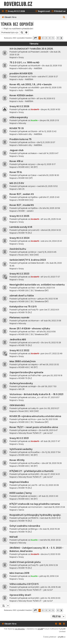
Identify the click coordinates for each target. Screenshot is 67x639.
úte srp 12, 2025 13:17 (46, 164)
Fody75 (34, 309)
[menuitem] (15, 11)
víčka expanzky (19, 117)
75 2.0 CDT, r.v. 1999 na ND (24, 62)
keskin (34, 496)
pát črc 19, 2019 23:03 (50, 598)
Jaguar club (17, 150)
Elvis (33, 142)
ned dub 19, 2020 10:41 (50, 518)
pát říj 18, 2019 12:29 (49, 565)
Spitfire (34, 197)
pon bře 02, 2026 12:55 (51, 87)
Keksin (34, 153)
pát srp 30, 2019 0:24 (49, 576)
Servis (21, 510)
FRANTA (34, 518)
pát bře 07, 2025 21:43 (49, 197)
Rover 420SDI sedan (21, 95)
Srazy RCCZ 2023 (19, 273)
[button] (35, 38)
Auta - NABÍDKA (26, 79)
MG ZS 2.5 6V (17, 183)
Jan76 (34, 485)
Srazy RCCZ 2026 (19, 106)
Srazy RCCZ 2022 (19, 350)
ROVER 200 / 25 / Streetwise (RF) (33, 290)
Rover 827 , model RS (22, 205)
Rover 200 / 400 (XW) (29, 254)
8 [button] (57, 38)
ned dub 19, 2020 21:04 (54, 507)
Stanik (34, 131)
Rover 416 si (16, 161)
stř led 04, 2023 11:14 (46, 287)
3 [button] (46, 38)
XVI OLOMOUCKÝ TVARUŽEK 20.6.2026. (31, 48)
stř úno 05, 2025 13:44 (51, 219)
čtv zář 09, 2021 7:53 (47, 386)
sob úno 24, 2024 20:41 (51, 241)
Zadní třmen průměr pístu (25, 562)
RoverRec (35, 452)
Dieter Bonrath (37, 263)
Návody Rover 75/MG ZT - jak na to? (36, 433)
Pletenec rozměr (19, 317)
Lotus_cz (35, 397)
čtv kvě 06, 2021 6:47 (48, 430)
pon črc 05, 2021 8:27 (49, 408)
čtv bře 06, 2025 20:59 (49, 208)
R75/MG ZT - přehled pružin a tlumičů (31, 471)
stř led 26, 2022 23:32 (49, 364)
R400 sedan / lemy (21, 493)
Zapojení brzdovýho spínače (26, 372)
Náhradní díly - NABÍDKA (30, 68)
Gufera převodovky (21, 383)
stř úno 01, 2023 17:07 (50, 276)
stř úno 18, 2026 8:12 (46, 98)
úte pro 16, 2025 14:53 (50, 109)
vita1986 (35, 87)
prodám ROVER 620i (21, 73)
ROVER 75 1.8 (17, 128)
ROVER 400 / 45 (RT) (28, 167)
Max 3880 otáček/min (23, 361)
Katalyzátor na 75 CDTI (23, 306)
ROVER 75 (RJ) (25, 233)
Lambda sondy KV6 (21, 227)
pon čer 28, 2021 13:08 (48, 419)
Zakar (33, 175)
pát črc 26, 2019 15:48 (51, 587)
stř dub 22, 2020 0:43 (48, 496)
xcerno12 (35, 230)
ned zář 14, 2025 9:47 (48, 153)
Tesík (33, 76)
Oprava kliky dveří (20, 595)
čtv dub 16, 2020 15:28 (49, 529)
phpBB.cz (61, 637)
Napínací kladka (19, 482)
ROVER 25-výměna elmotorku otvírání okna (35, 416)
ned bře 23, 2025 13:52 (47, 186)
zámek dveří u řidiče (22, 295)
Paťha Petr (36, 375)
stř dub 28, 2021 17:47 (50, 441)
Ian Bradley (20, 629)
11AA (33, 98)
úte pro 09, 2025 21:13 (49, 120)
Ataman (35, 320)
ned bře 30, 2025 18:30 (48, 175)
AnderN (35, 109)
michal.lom (36, 507)
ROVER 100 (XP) (26, 178)
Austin (34, 120)
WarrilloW (35, 65)
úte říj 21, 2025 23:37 (46, 142)
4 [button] (49, 38)
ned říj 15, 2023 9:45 (47, 252)
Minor (33, 252)
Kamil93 (35, 474)
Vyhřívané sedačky (21, 449)
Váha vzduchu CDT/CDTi (24, 584)
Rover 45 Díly (17, 460)
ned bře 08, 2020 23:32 (50, 540)
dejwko (34, 364)
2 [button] (42, 38)
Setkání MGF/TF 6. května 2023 (28, 259)
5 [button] (53, 38)
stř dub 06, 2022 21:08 (51, 320)
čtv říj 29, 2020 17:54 (51, 452)
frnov (33, 298)
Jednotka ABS (18, 339)
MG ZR (21, 389)
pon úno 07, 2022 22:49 (51, 353)
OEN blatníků (17, 405)
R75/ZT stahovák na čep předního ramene (35, 504)
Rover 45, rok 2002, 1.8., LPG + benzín (31, 84)
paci (33, 164)
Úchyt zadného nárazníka (25, 525)
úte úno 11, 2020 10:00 (50, 554)
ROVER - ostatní (26, 211)
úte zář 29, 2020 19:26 (52, 463)
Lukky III (34, 408)
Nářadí (14, 536)
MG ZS (21, 189)
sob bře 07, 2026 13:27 (48, 76)
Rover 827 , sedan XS (22, 194)
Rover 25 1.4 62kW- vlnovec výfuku (30, 328)
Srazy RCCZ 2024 (19, 238)
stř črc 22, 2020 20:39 (49, 485)
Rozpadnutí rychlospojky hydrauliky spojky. (35, 514)
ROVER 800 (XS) (26, 200)
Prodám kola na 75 (20, 139)
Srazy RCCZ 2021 (19, 438)
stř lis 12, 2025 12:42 (47, 131)
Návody (22, 123)
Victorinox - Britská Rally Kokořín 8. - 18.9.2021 (36, 394)
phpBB (40, 629)
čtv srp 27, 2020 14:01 (50, 474)
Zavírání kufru (18, 248)
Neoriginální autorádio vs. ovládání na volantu (37, 284)
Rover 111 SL (16, 172)
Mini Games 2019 (19, 573)
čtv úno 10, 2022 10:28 (51, 342)
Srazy (21, 57)
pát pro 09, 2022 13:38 (48, 298)
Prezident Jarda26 (39, 51)
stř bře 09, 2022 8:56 (46, 331)
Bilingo (34, 529)
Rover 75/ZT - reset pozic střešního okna (34, 427)
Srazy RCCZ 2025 (19, 216)
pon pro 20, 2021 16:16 (52, 375)
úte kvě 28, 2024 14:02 (51, 230)
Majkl (33, 386)
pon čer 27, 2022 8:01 (49, 309)
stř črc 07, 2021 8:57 (50, 397)
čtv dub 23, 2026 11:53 (52, 65)
